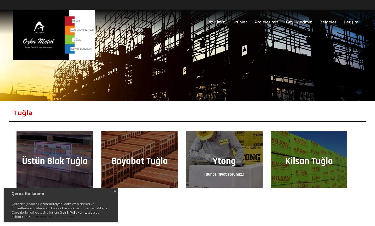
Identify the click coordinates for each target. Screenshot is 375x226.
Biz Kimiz (216, 22)
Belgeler (328, 22)
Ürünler (239, 22)
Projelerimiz (266, 22)
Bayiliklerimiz (299, 22)
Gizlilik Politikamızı (74, 212)
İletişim (351, 22)
